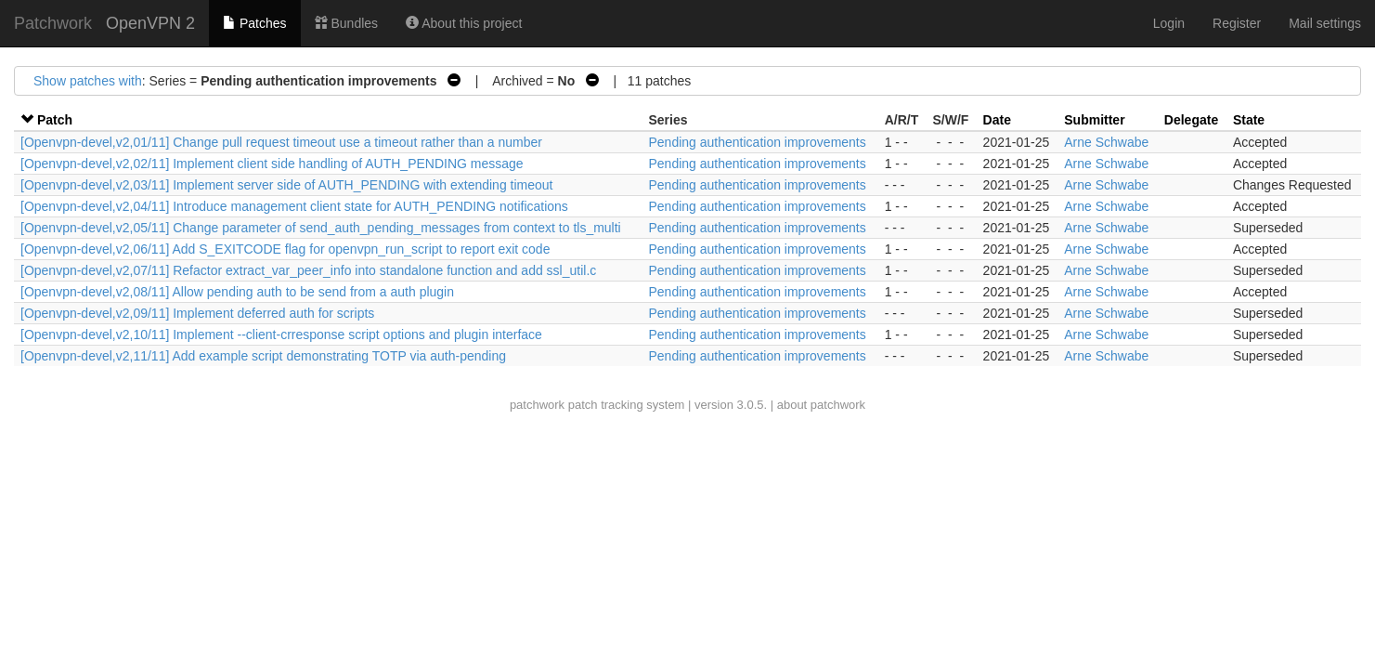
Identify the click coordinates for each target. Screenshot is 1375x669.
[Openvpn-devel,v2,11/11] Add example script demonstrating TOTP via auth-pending (263, 355)
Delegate (1191, 119)
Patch (54, 119)
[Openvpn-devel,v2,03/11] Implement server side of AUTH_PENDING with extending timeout (286, 184)
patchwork (537, 405)
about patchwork (821, 405)
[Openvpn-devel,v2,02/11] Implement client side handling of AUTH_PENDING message (272, 163)
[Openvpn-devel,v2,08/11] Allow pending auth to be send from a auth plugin (237, 291)
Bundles (346, 23)
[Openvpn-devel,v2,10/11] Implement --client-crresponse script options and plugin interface (281, 334)
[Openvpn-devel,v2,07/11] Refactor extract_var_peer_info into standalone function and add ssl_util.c (308, 270)
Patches (254, 23)
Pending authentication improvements (757, 142)
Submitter (1094, 119)
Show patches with (87, 80)
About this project (464, 23)
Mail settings (1325, 23)
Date (997, 119)
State (1249, 119)
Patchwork (53, 23)
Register (1237, 23)
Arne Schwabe (1106, 142)
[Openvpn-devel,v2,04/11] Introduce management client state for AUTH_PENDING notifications (294, 206)
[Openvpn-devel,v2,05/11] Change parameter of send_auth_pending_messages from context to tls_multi (320, 227)
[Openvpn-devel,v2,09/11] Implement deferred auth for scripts (197, 313)
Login (1169, 23)
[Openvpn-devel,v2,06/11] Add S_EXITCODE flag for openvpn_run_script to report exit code (285, 249)
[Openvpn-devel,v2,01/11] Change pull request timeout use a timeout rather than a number (281, 142)
